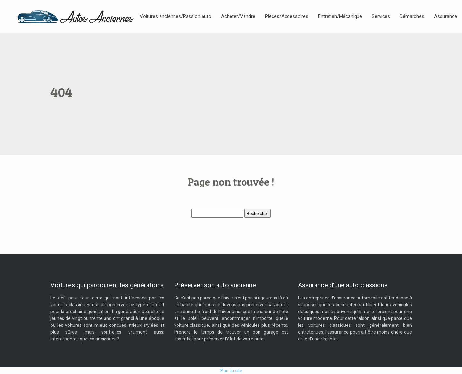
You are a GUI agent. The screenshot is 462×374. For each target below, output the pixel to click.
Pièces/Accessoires (286, 16)
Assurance (445, 16)
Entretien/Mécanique (340, 16)
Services (381, 16)
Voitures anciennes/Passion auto (175, 16)
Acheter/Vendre (238, 16)
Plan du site (231, 370)
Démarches (412, 16)
